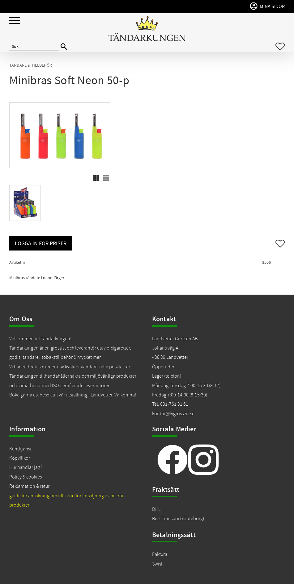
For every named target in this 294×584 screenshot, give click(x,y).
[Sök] (63, 46)
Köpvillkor (19, 458)
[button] (14, 20)
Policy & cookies (25, 477)
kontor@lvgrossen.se (173, 414)
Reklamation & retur (29, 486)
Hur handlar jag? (25, 467)
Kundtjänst (20, 449)
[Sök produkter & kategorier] (34, 47)
